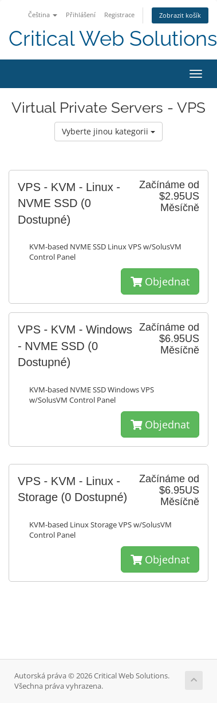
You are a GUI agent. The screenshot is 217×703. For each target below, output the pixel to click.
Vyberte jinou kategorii (108, 131)
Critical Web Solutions (113, 38)
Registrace (119, 14)
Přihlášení (81, 14)
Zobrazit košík (180, 15)
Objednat (160, 281)
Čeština (42, 14)
